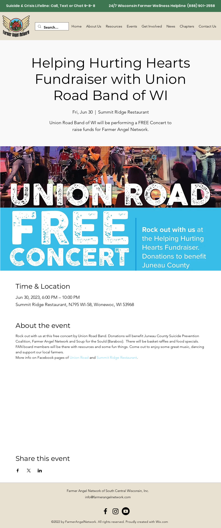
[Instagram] (116, 511)
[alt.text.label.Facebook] (105, 511)
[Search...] (51, 27)
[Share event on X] (29, 470)
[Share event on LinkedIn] (40, 470)
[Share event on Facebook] (18, 470)
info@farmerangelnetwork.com (108, 497)
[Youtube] (126, 511)
